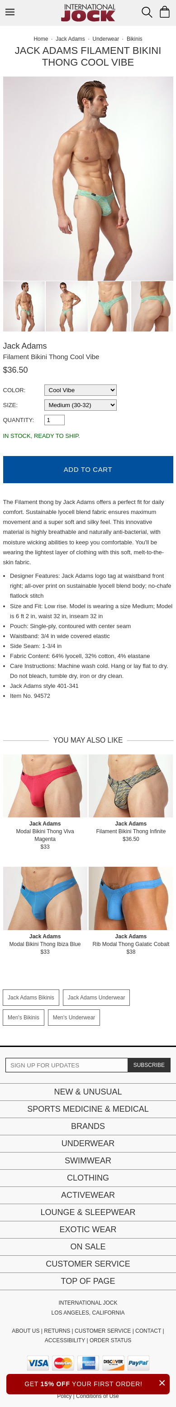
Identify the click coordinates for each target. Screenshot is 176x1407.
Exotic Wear (87, 1229)
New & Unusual (88, 1091)
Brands (88, 1126)
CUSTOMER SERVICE (103, 1331)
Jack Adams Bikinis (31, 997)
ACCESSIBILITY (65, 1340)
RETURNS (57, 1331)
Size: (10, 405)
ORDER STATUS (110, 1340)
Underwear (88, 1143)
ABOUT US (25, 1331)
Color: (14, 390)
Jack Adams (25, 346)
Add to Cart (88, 469)
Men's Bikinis (23, 1017)
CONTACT (148, 1331)
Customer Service (88, 1263)
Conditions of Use (97, 1396)
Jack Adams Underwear (96, 997)
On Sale (87, 1246)
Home (40, 39)
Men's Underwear (74, 1017)
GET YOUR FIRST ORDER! (97, 1383)
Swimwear (88, 1160)
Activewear (88, 1195)
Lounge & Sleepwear (87, 1212)
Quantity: (18, 420)
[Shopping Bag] (165, 12)
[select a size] (80, 405)
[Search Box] (147, 12)
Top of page (88, 1281)
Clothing (88, 1177)
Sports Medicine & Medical (88, 1109)
